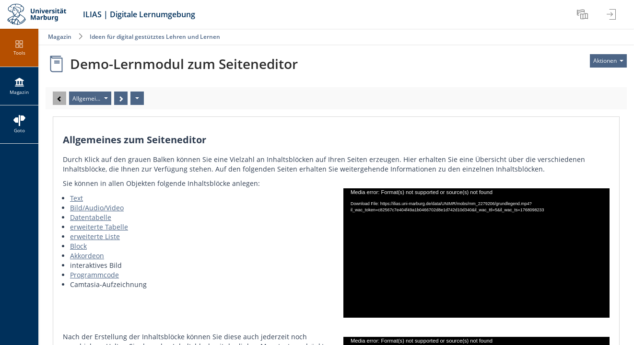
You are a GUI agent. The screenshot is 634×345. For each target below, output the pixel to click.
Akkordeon (87, 255)
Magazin (59, 37)
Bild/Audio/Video (97, 207)
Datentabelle (90, 217)
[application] (476, 253)
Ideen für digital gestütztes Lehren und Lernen (155, 37)
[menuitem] (583, 14)
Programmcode (94, 274)
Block (78, 246)
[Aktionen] (137, 98)
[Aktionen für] (608, 61)
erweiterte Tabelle (99, 226)
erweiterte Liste (95, 236)
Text (76, 198)
